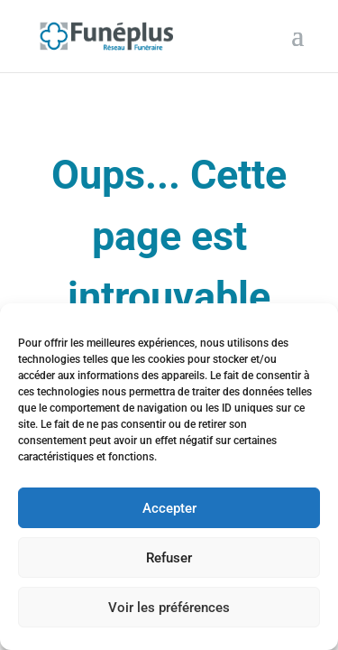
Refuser (169, 558)
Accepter (169, 508)
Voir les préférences (169, 607)
